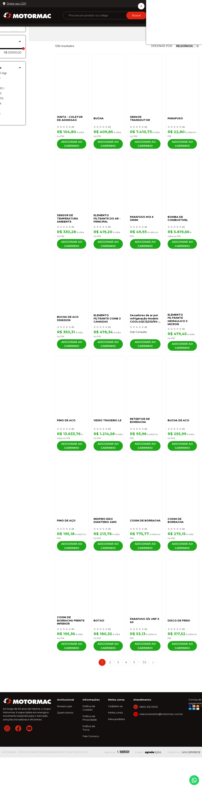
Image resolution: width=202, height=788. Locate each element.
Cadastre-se (115, 735)
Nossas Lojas (64, 735)
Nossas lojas (164, 3)
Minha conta (115, 741)
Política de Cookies (89, 737)
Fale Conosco (91, 765)
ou (169, 13)
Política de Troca (89, 757)
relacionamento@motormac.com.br (161, 742)
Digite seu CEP (16, 3)
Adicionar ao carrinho (71, 145)
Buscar (136, 15)
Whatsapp (194, 780)
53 (144, 691)
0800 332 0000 (187, 3)
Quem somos (65, 741)
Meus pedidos (116, 748)
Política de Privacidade (90, 747)
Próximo (152, 691)
